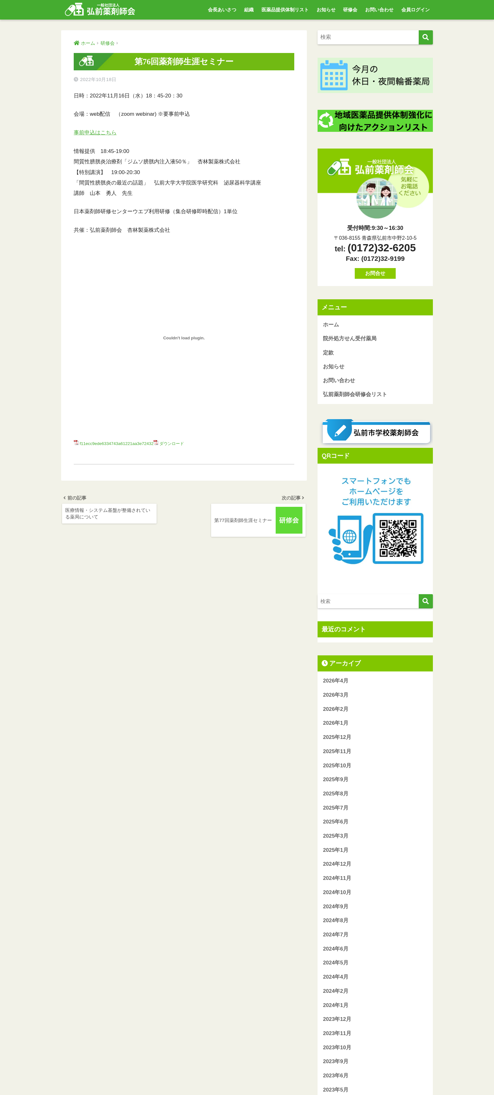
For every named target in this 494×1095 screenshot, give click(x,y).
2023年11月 (337, 1034)
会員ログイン (415, 9)
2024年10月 (337, 893)
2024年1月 (335, 1006)
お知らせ (326, 9)
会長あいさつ (222, 9)
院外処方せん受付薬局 (349, 339)
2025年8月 (335, 795)
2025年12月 (337, 738)
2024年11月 (337, 879)
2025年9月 (335, 780)
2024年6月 (335, 950)
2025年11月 (337, 752)
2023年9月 (335, 1062)
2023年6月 (335, 1077)
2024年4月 (335, 978)
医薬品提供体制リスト (285, 9)
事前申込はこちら (95, 133)
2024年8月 (335, 921)
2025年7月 (335, 809)
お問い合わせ (379, 9)
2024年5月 (335, 964)
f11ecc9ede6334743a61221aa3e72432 (117, 443)
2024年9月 (335, 907)
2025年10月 (337, 766)
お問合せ (375, 273)
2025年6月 (335, 823)
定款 (328, 353)
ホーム (331, 325)
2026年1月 (335, 724)
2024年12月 (337, 865)
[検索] (426, 37)
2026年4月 (335, 682)
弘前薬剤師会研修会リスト (355, 395)
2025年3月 (335, 837)
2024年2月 (335, 992)
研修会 (350, 9)
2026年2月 (335, 710)
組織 (249, 9)
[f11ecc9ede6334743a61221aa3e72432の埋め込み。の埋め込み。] (184, 337)
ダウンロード (174, 443)
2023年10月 (337, 1048)
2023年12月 (337, 1020)
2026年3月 (335, 696)
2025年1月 (335, 851)
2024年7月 (335, 936)
